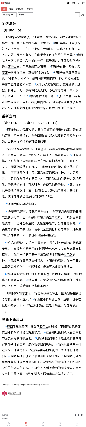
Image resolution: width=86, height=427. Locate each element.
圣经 (4, 9)
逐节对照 (30, 9)
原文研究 (19, 9)
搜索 (11, 9)
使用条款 (5, 418)
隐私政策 (5, 415)
